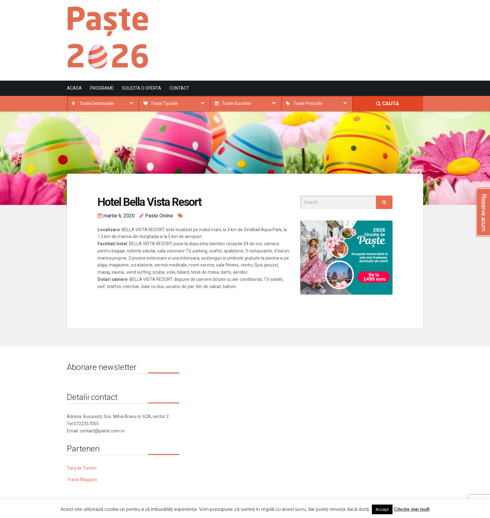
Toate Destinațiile (96, 103)
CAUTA (387, 104)
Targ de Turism (82, 468)
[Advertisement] (309, 32)
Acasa (74, 88)
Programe (102, 88)
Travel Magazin (82, 479)
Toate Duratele (236, 103)
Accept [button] (382, 509)
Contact (179, 88)
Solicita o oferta (141, 88)
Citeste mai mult (412, 509)
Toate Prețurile (307, 103)
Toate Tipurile (164, 103)
